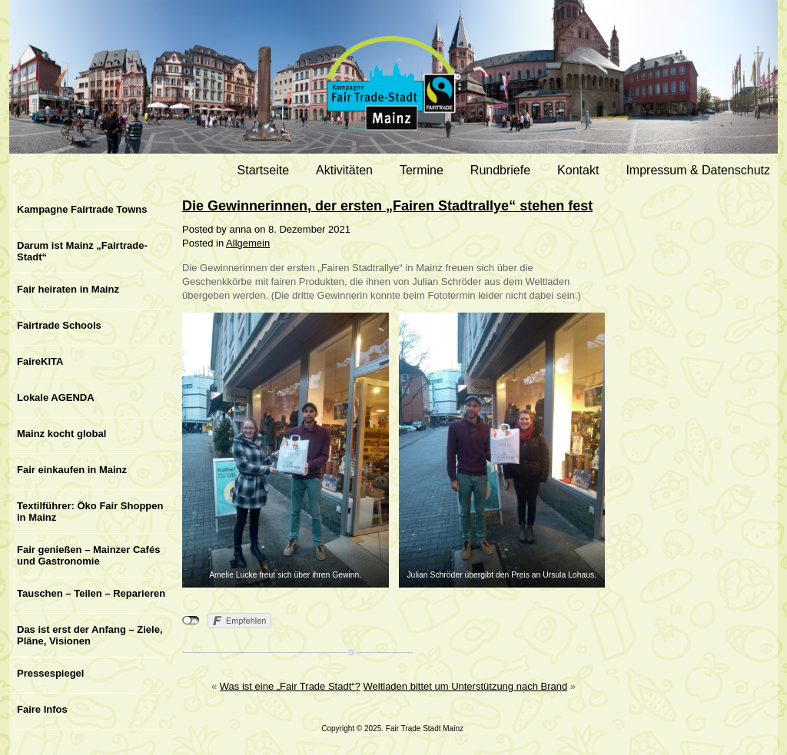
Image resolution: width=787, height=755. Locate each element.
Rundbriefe (500, 170)
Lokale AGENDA (56, 397)
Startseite (263, 170)
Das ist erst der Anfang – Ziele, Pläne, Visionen (90, 635)
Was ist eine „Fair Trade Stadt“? (290, 686)
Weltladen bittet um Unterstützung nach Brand (465, 686)
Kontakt (578, 170)
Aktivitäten (344, 170)
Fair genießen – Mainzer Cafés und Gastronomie (88, 555)
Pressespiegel (50, 673)
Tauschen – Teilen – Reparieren (91, 593)
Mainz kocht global (61, 433)
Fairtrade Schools (59, 325)
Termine (421, 170)
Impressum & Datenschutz (698, 170)
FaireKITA (40, 361)
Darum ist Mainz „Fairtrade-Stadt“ (82, 251)
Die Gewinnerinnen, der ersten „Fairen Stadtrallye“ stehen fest (387, 206)
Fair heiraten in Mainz (68, 289)
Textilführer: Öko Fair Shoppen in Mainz (90, 511)
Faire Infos (42, 709)
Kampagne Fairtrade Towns (82, 209)
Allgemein (248, 243)
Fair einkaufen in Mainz (72, 469)
